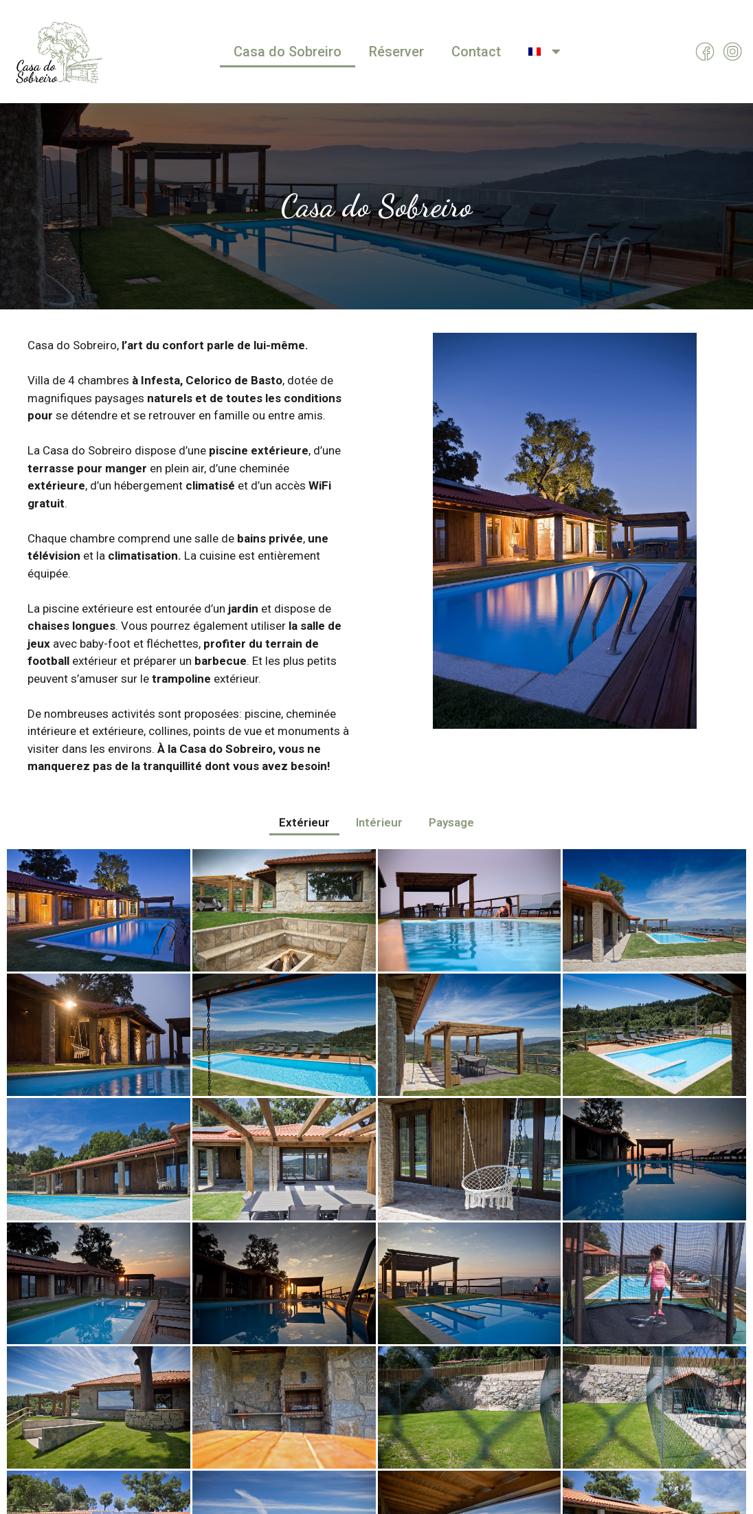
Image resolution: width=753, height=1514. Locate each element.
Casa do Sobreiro (287, 51)
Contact (476, 51)
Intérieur (379, 822)
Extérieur (304, 822)
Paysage (451, 822)
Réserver (396, 51)
